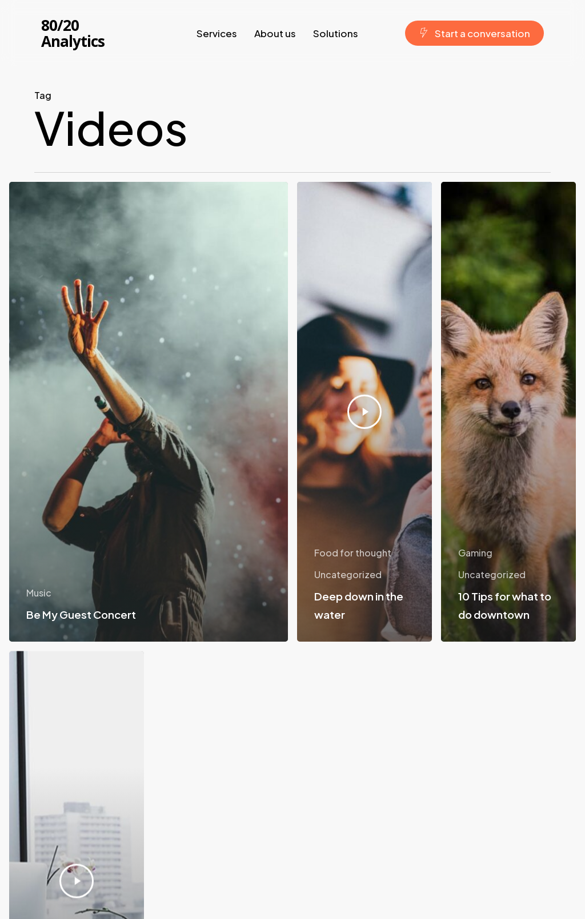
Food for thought (352, 553)
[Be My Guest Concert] (148, 412)
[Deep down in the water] (364, 412)
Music (38, 593)
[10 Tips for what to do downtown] (508, 416)
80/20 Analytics (73, 33)
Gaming (475, 557)
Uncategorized (348, 574)
